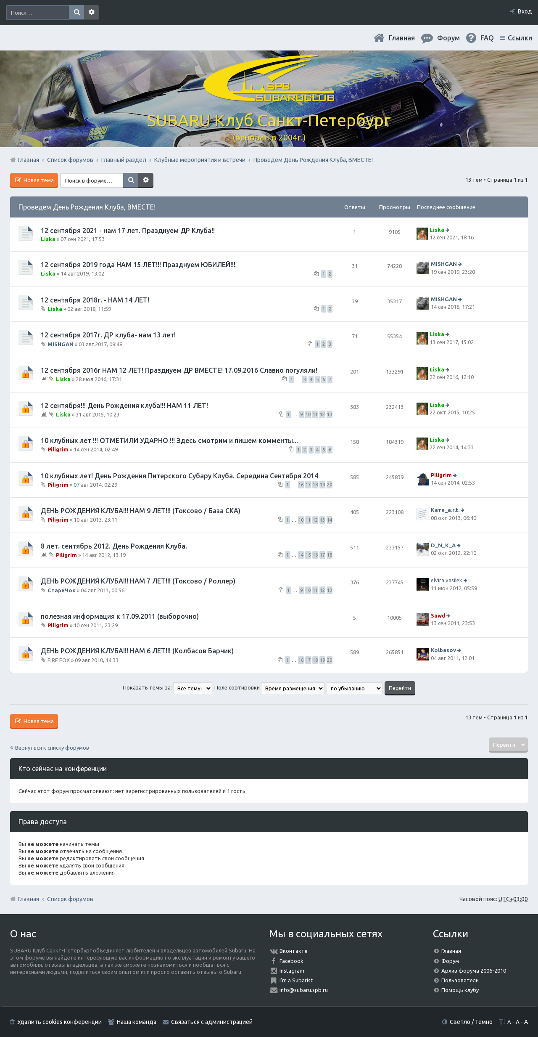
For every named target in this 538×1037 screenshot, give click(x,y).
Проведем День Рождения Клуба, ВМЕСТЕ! (87, 207)
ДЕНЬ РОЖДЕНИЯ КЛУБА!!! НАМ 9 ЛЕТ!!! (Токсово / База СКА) (140, 511)
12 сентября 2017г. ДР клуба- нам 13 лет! (108, 335)
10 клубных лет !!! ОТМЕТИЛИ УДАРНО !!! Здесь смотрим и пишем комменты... (169, 440)
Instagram (292, 970)
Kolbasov (443, 650)
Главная (402, 38)
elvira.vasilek (446, 580)
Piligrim (58, 449)
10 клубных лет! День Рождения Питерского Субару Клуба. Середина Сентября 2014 (179, 476)
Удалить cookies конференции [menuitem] (59, 1021)
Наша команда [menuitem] (136, 1021)
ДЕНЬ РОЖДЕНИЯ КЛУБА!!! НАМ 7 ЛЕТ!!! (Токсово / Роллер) (138, 581)
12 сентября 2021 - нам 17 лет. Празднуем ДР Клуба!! (128, 230)
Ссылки (520, 38)
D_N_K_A (443, 545)
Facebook (291, 961)
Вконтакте (294, 951)
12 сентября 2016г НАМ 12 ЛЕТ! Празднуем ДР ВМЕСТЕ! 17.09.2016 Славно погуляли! (179, 370)
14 (329, 519)
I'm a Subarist (296, 980)
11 (315, 414)
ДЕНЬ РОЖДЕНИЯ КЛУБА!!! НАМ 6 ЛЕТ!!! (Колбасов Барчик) (137, 651)
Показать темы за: (167, 687)
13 (329, 414)
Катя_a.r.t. (445, 510)
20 (329, 484)
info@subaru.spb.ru (304, 990)
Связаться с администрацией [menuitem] (212, 1021)
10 (308, 414)
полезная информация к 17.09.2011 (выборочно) (120, 616)
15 (308, 554)
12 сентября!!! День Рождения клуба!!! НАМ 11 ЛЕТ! (124, 405)
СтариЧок (61, 590)
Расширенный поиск (91, 12)
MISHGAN (444, 264)
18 (315, 484)
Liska (48, 239)
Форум (450, 961)
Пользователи (460, 980)
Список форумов (70, 899)
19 (322, 484)
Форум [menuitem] (448, 38)
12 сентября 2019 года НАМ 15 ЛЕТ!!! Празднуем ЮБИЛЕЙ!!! (138, 264)
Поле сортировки (269, 687)
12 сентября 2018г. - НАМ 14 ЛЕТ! (95, 300)
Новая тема (38, 180)
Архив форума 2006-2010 (473, 970)
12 (322, 414)
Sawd (438, 615)
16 (300, 484)
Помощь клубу (460, 990)
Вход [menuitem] (525, 11)
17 (308, 484)
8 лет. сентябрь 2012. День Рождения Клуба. (114, 546)
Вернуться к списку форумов (52, 748)
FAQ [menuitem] (487, 38)
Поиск (76, 12)
